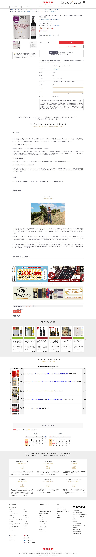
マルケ (24, 509)
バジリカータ (26, 521)
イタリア (14, 507)
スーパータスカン (43, 523)
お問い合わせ (76, 510)
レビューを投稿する (55, 19)
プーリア (25, 519)
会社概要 (75, 527)
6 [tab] (41, 284)
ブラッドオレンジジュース (63, 511)
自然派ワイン (42, 530)
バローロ (41, 507)
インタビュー (82, 7)
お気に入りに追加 (44, 19)
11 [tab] (50, 284)
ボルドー (11, 538)
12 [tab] (52, 284)
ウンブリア (11, 531)
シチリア (25, 526)
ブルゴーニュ (12, 540)
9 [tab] (47, 284)
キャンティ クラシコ (43, 513)
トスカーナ (11, 528)
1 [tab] (32, 284)
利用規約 (75, 521)
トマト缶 (59, 517)
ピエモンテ (11, 509)
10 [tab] (49, 284)
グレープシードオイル (62, 509)
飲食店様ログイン (77, 533)
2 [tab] (34, 284)
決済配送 (75, 519)
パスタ (58, 515)
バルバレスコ (42, 509)
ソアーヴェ (41, 517)
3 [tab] (36, 284)
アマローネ (41, 515)
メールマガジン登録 (77, 512)
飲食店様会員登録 (77, 531)
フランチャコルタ (43, 521)
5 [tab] (39, 284)
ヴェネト (11, 511)
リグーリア (11, 515)
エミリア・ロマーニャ (14, 526)
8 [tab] (45, 284)
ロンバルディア (12, 517)
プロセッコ (41, 519)
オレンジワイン (42, 532)
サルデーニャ (26, 528)
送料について (57, 25)
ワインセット (50, 7)
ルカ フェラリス (56, 69)
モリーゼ (25, 515)
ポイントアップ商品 (62, 7)
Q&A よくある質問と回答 (79, 517)
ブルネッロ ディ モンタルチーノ (46, 511)
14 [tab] (56, 284)
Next (85, 339)
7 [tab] (43, 284)
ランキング (39, 7)
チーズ (58, 513)
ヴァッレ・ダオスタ (13, 513)
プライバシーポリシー (78, 529)
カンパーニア (26, 517)
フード (73, 7)
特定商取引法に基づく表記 (79, 525)
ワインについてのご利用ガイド (80, 515)
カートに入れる (71, 42)
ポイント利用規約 (77, 523)
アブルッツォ (26, 513)
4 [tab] (38, 284)
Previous (11, 339)
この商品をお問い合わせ (71, 46)
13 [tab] (54, 284)
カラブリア (25, 523)
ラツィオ (25, 511)
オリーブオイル (60, 507)
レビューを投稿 (17, 311)
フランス (14, 535)
